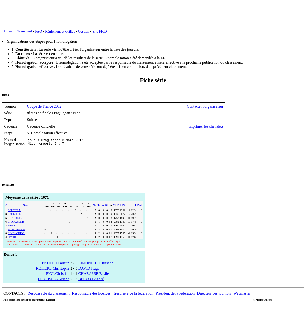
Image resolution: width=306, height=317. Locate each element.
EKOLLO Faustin (55, 270)
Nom (25, 212)
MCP (116, 212)
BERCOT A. (14, 217)
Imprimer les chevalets (229, 126)
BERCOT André (91, 286)
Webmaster (242, 300)
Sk (98, 212)
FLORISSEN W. (16, 236)
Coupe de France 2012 (44, 106)
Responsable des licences (91, 300)
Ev (128, 212)
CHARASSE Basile (93, 281)
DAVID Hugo (89, 275)
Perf (139, 212)
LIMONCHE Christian (96, 270)
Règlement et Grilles (60, 31)
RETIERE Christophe (52, 275)
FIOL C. (12, 232)
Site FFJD (100, 31)
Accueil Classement (17, 31)
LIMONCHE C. (16, 240)
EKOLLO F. (14, 221)
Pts (94, 212)
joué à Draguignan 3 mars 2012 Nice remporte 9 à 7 (137, 160)
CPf (133, 212)
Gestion (83, 31)
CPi (122, 212)
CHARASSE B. (16, 228)
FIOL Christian (58, 281)
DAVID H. (13, 244)
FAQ (38, 31)
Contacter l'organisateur (229, 106)
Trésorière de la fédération (133, 300)
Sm (102, 212)
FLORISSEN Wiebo (53, 286)
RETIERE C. (15, 225)
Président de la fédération (175, 300)
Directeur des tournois (214, 300)
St (106, 212)
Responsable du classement (49, 300)
